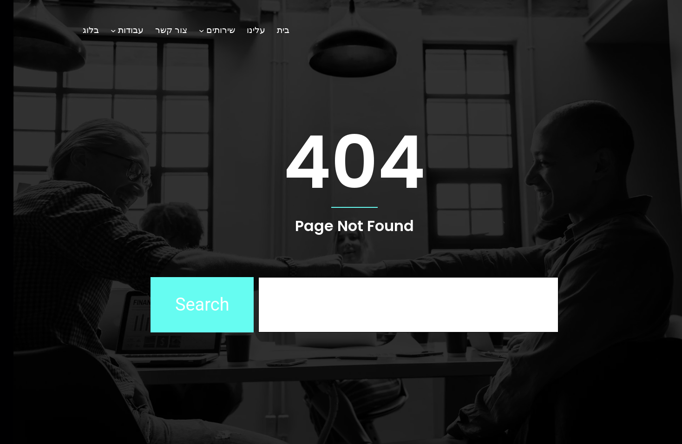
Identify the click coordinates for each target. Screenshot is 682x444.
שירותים (207, 30)
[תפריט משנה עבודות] (99, 30)
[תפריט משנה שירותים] (187, 30)
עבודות (117, 30)
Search (189, 304)
